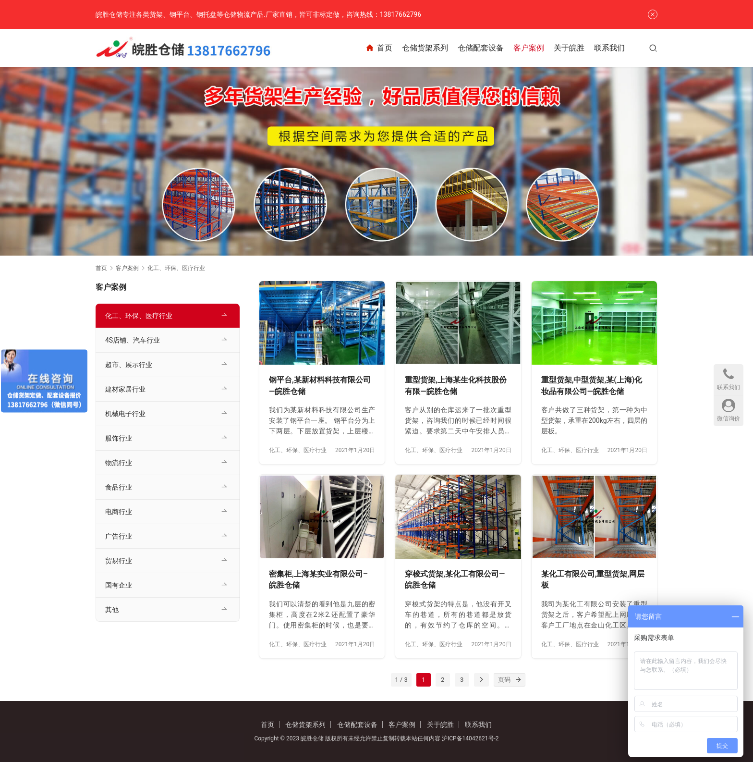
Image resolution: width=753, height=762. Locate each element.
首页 (378, 48)
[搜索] (653, 48)
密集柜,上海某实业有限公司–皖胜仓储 (318, 579)
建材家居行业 (125, 389)
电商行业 (118, 512)
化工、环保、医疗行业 (298, 450)
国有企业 (118, 585)
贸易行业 (118, 561)
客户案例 (528, 47)
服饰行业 (118, 438)
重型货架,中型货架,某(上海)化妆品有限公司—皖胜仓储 (592, 385)
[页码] (518, 680)
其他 (112, 610)
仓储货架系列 (425, 47)
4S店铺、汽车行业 (132, 340)
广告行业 (118, 536)
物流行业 (118, 463)
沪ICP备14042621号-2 (470, 738)
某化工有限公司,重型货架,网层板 (593, 579)
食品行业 (118, 487)
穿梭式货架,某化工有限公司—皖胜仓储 (455, 579)
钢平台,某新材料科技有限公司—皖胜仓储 (320, 385)
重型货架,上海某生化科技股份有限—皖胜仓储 (456, 385)
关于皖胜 (569, 47)
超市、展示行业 (128, 365)
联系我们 (609, 47)
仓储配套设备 (481, 47)
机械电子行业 (125, 414)
